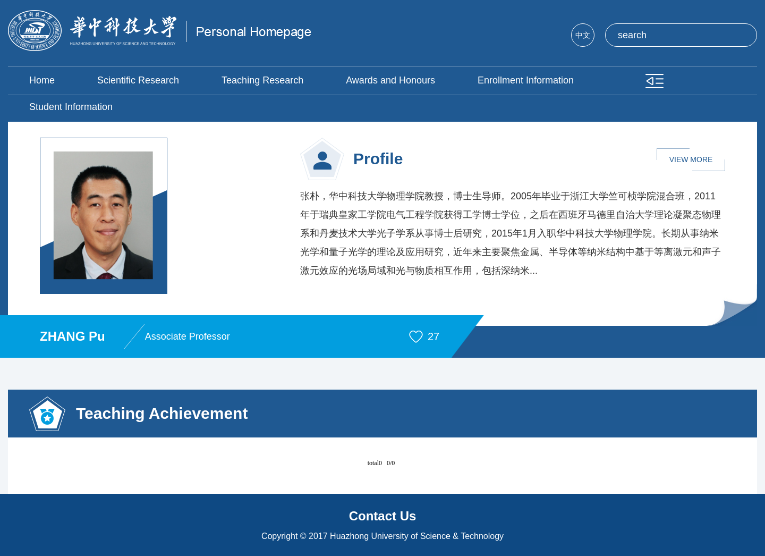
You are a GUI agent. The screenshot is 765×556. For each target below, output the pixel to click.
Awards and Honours (390, 80)
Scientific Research (138, 80)
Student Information (71, 107)
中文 (582, 35)
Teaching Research (262, 80)
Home (42, 80)
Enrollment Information (526, 80)
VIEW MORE (691, 159)
